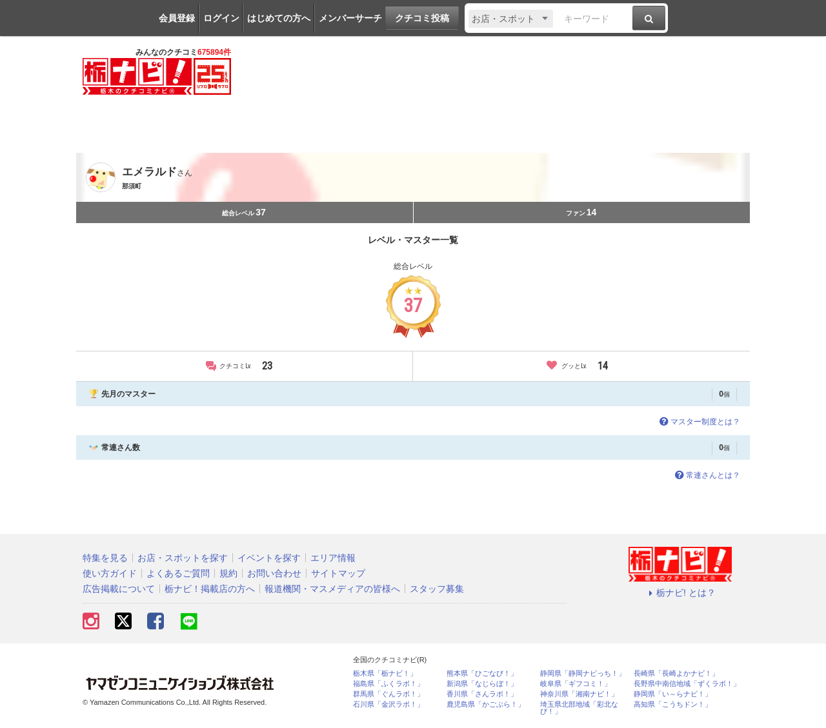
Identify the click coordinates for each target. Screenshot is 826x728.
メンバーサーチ (350, 18)
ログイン (221, 18)
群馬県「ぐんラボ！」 (388, 694)
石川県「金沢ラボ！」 (388, 704)
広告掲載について (119, 589)
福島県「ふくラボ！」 (388, 683)
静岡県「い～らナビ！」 (673, 694)
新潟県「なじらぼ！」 (482, 683)
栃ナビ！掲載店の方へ (210, 589)
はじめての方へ (278, 18)
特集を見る (105, 558)
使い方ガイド (110, 573)
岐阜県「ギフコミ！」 (575, 683)
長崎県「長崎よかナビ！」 (676, 673)
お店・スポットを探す (182, 558)
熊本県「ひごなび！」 (482, 673)
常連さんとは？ (706, 475)
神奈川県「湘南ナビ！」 (579, 694)
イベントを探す (269, 558)
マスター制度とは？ (698, 421)
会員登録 (177, 18)
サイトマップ (338, 573)
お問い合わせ (274, 573)
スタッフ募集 (437, 589)
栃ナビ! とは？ (680, 592)
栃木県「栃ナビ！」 (385, 673)
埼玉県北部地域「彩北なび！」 (579, 708)
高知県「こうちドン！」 (673, 704)
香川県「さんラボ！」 (482, 694)
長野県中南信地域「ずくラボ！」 (687, 683)
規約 (228, 573)
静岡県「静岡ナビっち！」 (582, 673)
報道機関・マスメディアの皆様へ (332, 589)
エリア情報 (333, 558)
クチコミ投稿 (422, 18)
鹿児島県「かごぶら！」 (486, 704)
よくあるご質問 (178, 573)
